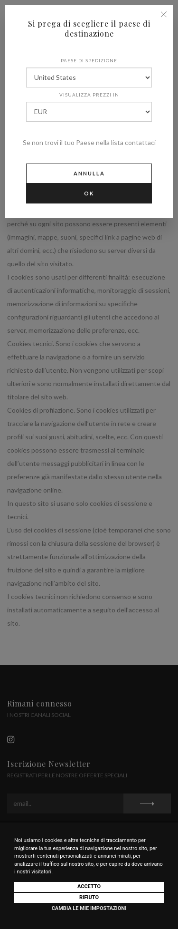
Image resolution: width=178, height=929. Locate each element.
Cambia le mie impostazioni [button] (89, 908)
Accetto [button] (89, 886)
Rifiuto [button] (89, 897)
